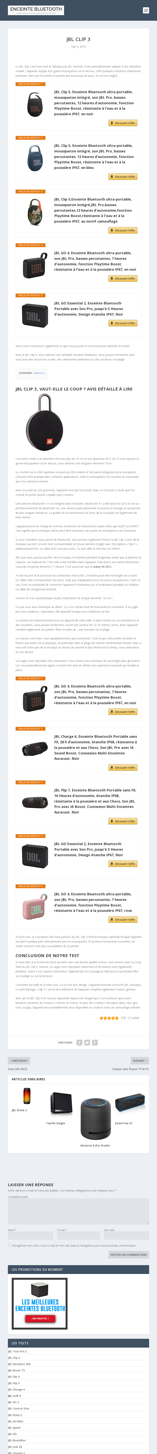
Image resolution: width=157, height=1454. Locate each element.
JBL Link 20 (15, 1445)
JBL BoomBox (17, 1439)
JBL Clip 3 (14, 1394)
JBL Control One (18, 1407)
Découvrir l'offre (125, 121)
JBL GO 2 (13, 1401)
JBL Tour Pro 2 (17, 1350)
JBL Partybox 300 (19, 1362)
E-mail (62, 1228)
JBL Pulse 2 (19, 1109)
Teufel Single (55, 1121)
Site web (109, 1228)
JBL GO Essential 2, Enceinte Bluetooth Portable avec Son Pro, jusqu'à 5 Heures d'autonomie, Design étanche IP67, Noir (88, 307)
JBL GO (12, 1432)
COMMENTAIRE (18, 1195)
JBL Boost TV (16, 1369)
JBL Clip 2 (14, 1356)
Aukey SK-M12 (102, 565)
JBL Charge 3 (16, 1451)
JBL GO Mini (15, 1420)
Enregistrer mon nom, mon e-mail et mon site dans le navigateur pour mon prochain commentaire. (74, 1244)
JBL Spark (14, 1426)
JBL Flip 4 (14, 1375)
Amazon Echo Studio (95, 1144)
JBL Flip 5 (14, 1381)
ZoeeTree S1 (124, 1121)
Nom (12, 1228)
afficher (39, 371)
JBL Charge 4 (16, 1388)
